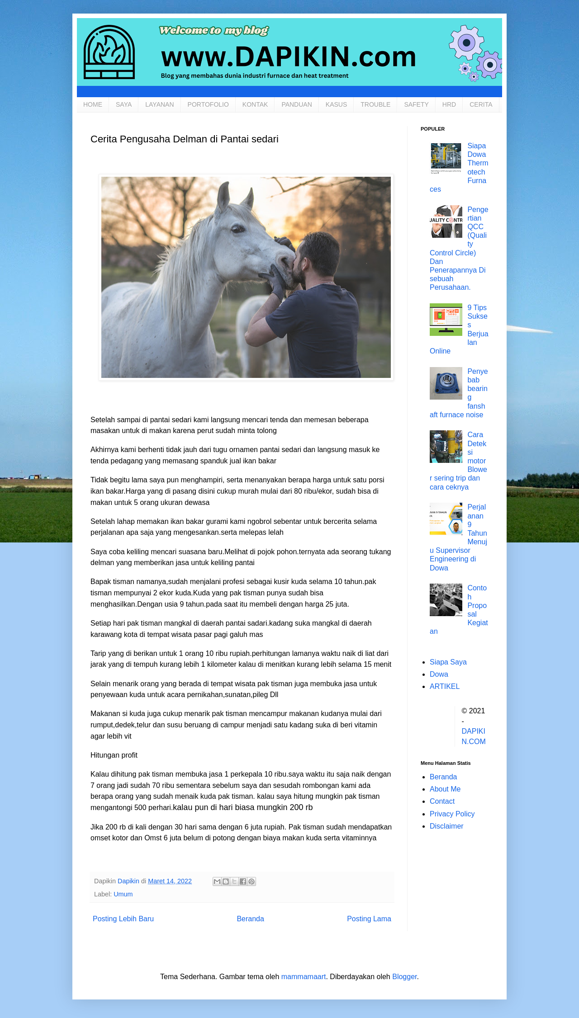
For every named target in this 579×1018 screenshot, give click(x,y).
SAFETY (416, 104)
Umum (123, 894)
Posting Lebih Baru (123, 919)
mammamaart (303, 976)
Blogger (404, 976)
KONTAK (255, 104)
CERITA (481, 104)
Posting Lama (369, 919)
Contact (442, 801)
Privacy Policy (452, 814)
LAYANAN (159, 104)
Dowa (439, 674)
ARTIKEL (445, 686)
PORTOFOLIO (208, 104)
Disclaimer (447, 826)
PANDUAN (296, 104)
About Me (445, 789)
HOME (92, 104)
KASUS (336, 104)
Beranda (250, 919)
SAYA (124, 104)
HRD (449, 104)
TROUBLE (375, 104)
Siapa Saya (448, 662)
